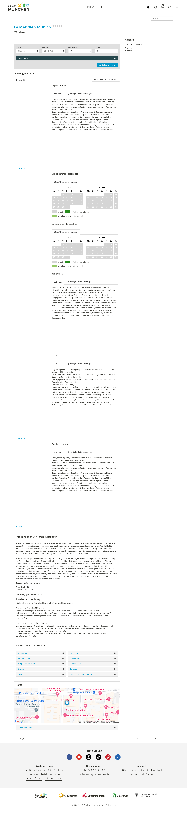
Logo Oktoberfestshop (67, 795)
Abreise (45, 47)
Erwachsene (73, 47)
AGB (28, 770)
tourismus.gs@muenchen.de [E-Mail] (93, 774)
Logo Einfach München (41, 795)
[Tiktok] (98, 757)
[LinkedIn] (118, 757)
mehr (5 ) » (20, 526)
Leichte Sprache (53, 778)
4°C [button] (90, 7)
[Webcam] (100, 6)
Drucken (170, 739)
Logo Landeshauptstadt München (146, 795)
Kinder (97, 47)
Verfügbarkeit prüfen (107, 65)
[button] (177, 6)
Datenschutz (160, 739)
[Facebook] (69, 757)
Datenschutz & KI (42, 770)
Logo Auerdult (120, 795)
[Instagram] (88, 757)
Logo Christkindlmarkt (93, 795)
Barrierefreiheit (34, 778)
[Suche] (170, 6)
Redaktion (46, 774)
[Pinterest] (108, 757)
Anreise (19, 47)
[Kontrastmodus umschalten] (149, 6)
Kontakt (140, 739)
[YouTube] (79, 757)
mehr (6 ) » (20, 168)
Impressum (149, 739)
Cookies (58, 770)
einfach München (18, 6)
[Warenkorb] (163, 6)
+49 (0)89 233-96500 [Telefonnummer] (93, 770)
